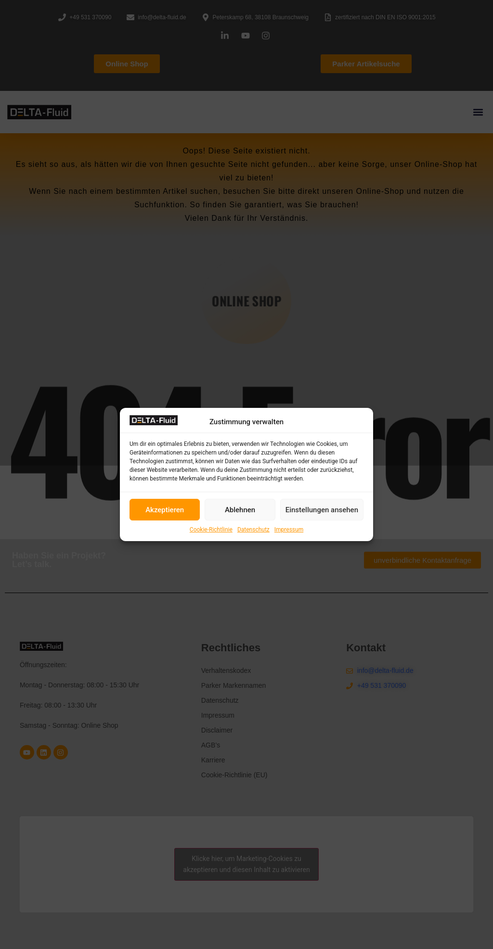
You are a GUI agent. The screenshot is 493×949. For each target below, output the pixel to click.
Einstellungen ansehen (321, 510)
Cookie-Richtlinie (211, 529)
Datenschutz (253, 529)
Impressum (288, 529)
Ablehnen (240, 510)
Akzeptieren (164, 510)
